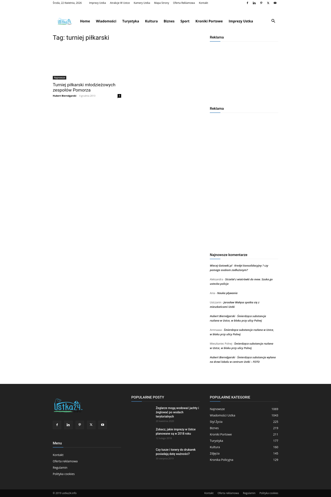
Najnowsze (59, 77)
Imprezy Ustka (97, 3)
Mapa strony (161, 3)
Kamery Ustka (142, 3)
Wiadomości (106, 21)
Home (85, 21)
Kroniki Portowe (209, 21)
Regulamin (60, 468)
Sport (185, 21)
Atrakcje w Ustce (120, 3)
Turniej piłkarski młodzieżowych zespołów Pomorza (84, 87)
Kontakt (203, 3)
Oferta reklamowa (184, 3)
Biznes (169, 21)
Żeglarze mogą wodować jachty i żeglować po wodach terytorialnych (177, 412)
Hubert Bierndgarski (64, 95)
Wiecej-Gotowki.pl (221, 265)
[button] (273, 21)
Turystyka (130, 21)
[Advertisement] (244, 72)
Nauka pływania (227, 293)
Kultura (151, 21)
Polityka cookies (64, 474)
